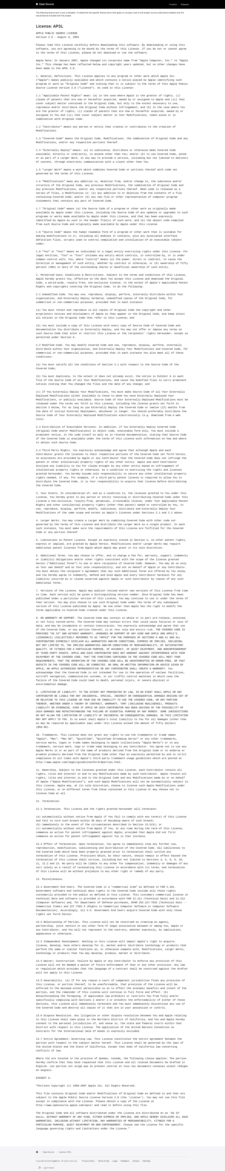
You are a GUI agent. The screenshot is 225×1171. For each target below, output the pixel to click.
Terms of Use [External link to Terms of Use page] (103, 1161)
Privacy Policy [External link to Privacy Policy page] (88, 1161)
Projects (173, 4)
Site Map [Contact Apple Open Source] (146, 1161)
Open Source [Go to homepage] (48, 1152)
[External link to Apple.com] (37, 1151)
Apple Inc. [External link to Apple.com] (56, 1161)
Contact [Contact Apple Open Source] (135, 1161)
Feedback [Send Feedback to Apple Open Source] (125, 1161)
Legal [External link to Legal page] (114, 1161)
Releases (185, 4)
